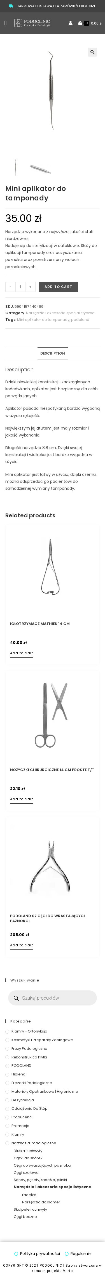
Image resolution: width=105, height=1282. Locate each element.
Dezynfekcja (22, 1100)
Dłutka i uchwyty (28, 1151)
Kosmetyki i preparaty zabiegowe (42, 1040)
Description (52, 353)
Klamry (17, 1134)
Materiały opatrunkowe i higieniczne (44, 1091)
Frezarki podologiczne (31, 1082)
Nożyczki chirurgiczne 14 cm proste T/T (52, 769)
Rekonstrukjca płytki (29, 1057)
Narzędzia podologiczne (33, 1143)
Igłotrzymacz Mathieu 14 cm (40, 623)
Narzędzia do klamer (41, 1202)
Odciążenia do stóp (29, 1108)
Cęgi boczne (25, 1216)
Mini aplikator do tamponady (43, 319)
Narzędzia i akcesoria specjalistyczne (60, 313)
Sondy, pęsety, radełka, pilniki (40, 1179)
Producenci (21, 1117)
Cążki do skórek (28, 1158)
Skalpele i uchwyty (30, 1209)
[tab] (52, 353)
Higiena (18, 1074)
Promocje (20, 1125)
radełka (29, 1195)
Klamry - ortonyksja (29, 1031)
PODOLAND (21, 1065)
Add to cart (58, 286)
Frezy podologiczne (29, 1048)
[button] (5, 23)
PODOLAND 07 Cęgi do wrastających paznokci (48, 918)
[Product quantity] (20, 287)
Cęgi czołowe (26, 1172)
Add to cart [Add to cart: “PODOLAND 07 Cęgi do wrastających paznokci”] (21, 945)
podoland (80, 319)
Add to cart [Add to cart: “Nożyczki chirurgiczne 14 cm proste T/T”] (21, 799)
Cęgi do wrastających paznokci (42, 1165)
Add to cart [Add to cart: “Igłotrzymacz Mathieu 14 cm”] (21, 653)
